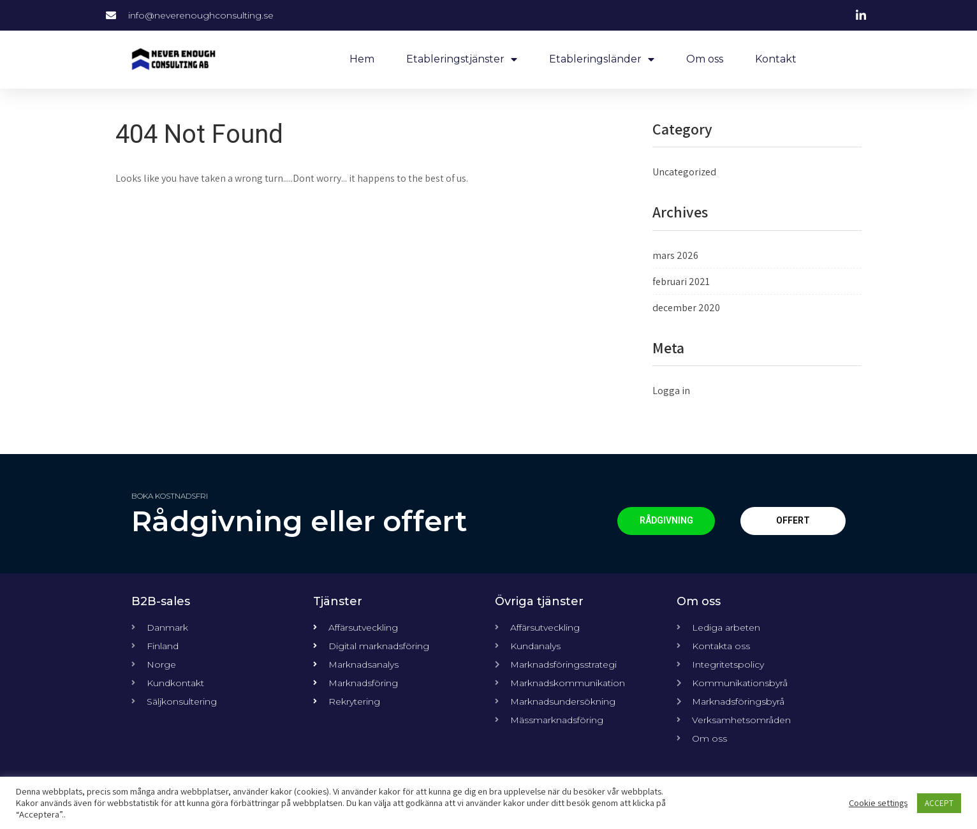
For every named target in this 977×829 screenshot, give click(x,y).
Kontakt (776, 59)
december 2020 (686, 307)
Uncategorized (684, 172)
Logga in (671, 390)
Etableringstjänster (461, 59)
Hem (361, 59)
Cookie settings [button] (878, 803)
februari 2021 (681, 281)
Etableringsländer (601, 59)
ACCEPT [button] (939, 803)
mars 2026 (675, 255)
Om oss (704, 59)
